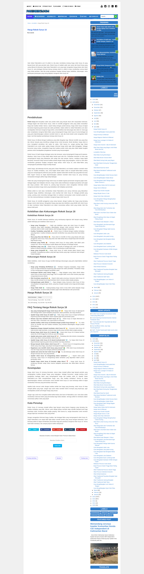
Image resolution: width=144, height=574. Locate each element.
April (95, 126)
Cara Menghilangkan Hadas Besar (103, 178)
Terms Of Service (67, 6)
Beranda (59, 458)
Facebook (47, 429)
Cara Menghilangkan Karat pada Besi (104, 132)
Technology (93, 16)
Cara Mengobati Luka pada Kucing (103, 236)
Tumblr (71, 429)
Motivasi (83, 16)
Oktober (96, 110)
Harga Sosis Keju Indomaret (102, 196)
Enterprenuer (40, 16)
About (29, 6)
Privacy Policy (47, 6)
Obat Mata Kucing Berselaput (102, 155)
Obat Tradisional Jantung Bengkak (103, 274)
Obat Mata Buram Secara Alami (103, 157)
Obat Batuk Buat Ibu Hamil (101, 167)
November (97, 107)
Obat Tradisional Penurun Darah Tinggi (105, 261)
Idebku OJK (100, 76)
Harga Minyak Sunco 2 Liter (101, 193)
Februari (96, 290)
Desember (97, 104)
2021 (93, 304)
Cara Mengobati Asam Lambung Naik (104, 246)
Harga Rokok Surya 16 (100, 129)
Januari (96, 293)
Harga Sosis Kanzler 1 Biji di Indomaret (105, 144)
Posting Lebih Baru (32, 458)
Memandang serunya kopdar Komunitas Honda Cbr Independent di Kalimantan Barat (102, 527)
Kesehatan (73, 16)
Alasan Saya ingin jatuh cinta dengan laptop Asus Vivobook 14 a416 (106, 28)
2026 (93, 99)
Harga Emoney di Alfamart (101, 134)
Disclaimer (57, 6)
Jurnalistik (51, 16)
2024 (93, 296)
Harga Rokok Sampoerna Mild (106, 65)
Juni (95, 121)
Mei (95, 124)
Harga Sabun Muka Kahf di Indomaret (104, 185)
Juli (95, 118)
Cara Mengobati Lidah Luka (101, 233)
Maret (95, 287)
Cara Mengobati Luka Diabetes (102, 243)
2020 (93, 307)
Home (29, 16)
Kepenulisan (62, 16)
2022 (93, 302)
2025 (93, 102)
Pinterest (83, 429)
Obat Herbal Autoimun (100, 266)
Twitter (35, 429)
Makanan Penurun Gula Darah (102, 254)
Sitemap (78, 6)
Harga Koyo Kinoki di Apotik (101, 190)
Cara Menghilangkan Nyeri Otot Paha (104, 284)
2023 (93, 299)
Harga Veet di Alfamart (100, 188)
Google (59, 429)
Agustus (96, 115)
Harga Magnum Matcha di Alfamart (103, 137)
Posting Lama (84, 458)
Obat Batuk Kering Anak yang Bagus (104, 160)
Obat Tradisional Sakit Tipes (102, 276)
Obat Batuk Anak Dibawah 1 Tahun (104, 221)
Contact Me (37, 6)
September (97, 113)
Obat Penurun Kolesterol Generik (103, 264)
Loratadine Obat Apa (99, 152)
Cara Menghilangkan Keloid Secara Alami (105, 175)
